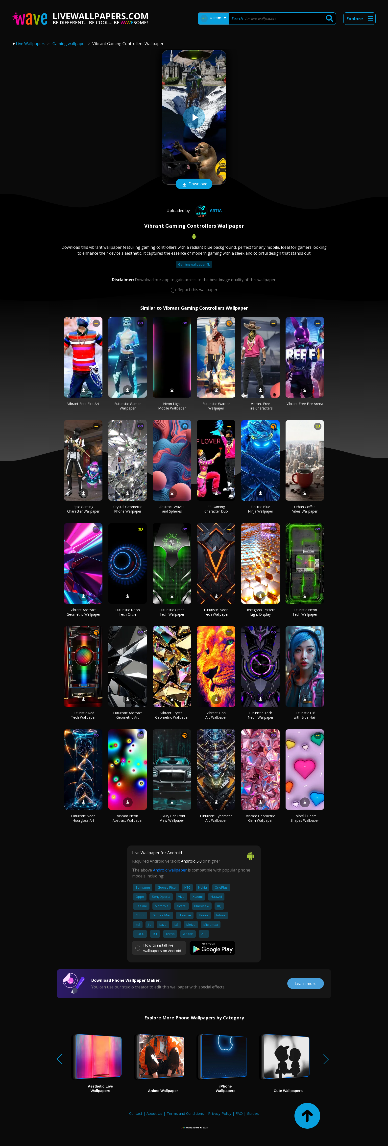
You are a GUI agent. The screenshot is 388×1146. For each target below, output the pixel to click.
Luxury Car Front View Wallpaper (172, 818)
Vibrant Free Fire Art (83, 403)
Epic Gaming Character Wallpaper (83, 509)
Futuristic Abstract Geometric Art (127, 715)
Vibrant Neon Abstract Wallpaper (128, 818)
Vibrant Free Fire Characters (260, 405)
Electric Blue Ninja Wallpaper (260, 509)
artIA (208, 210)
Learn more (305, 983)
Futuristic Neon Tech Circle (127, 612)
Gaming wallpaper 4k (194, 264)
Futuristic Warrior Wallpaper (216, 405)
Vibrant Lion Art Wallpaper (216, 715)
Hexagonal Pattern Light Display (260, 612)
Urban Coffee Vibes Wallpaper (304, 509)
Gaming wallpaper (69, 43)
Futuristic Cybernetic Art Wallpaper (216, 818)
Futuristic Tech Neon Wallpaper (260, 715)
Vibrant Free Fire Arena (305, 403)
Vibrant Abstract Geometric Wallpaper (83, 612)
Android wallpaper (170, 870)
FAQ (239, 1113)
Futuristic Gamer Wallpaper (127, 405)
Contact (135, 1113)
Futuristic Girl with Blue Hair (305, 715)
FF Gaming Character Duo (216, 509)
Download (194, 184)
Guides (253, 1113)
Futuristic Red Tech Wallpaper (83, 715)
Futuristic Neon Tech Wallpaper (216, 612)
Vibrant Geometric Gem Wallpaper (260, 818)
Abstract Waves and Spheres (171, 509)
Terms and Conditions (185, 1113)
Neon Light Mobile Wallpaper (172, 405)
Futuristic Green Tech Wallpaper (172, 612)
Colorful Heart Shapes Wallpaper (305, 818)
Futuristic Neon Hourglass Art (83, 818)
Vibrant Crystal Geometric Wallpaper (172, 715)
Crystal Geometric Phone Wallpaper (127, 509)
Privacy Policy (219, 1113)
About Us (154, 1113)
